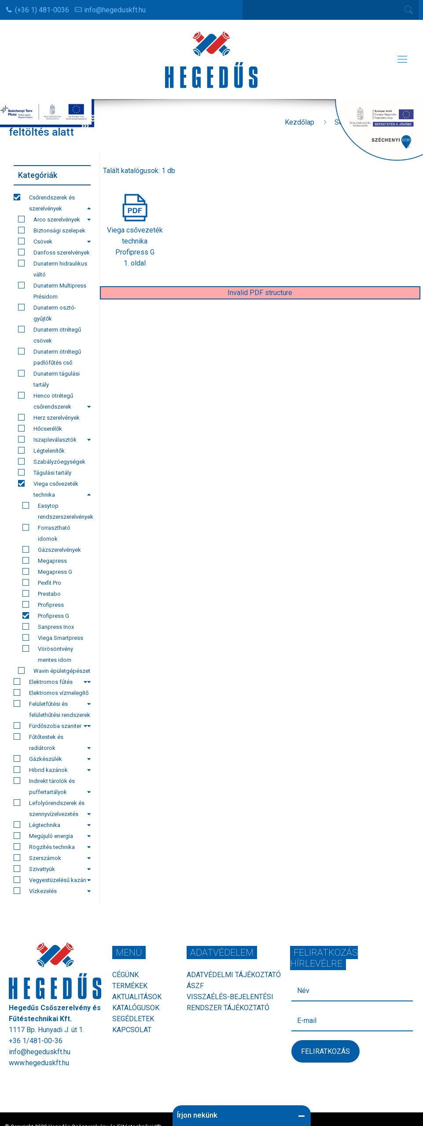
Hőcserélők (40, 428)
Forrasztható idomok (46, 533)
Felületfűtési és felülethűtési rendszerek (52, 710)
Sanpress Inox (48, 626)
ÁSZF (195, 986)
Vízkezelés (52, 890)
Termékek (129, 986)
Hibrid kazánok (52, 769)
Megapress (44, 560)
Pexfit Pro (41, 582)
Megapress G (47, 571)
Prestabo (41, 593)
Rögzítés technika (52, 846)
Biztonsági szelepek (51, 230)
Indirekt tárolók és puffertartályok (52, 786)
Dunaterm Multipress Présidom (52, 291)
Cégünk (125, 975)
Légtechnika (52, 824)
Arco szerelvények (54, 219)
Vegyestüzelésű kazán (52, 879)
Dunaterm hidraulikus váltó (52, 269)
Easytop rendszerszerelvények (56, 511)
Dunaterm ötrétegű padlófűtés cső (49, 357)
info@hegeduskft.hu (115, 10)
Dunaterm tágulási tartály (49, 379)
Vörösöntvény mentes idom (47, 654)
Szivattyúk (52, 868)
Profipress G (45, 615)
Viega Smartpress (52, 637)
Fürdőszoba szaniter (50, 725)
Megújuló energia (52, 835)
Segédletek (133, 1019)
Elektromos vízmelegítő (52, 693)
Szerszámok (52, 857)
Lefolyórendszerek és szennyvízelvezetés (52, 808)
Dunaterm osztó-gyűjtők (47, 313)
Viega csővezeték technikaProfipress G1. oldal (135, 241)
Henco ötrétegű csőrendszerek (54, 401)
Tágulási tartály (44, 472)
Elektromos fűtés (50, 681)
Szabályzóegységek (51, 461)
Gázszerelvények (51, 549)
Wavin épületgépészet (54, 671)
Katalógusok (135, 1008)
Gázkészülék (52, 758)
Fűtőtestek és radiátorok (52, 742)
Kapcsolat (131, 1030)
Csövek (54, 241)
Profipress (43, 604)
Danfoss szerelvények (54, 252)
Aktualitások (137, 997)
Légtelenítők (41, 450)
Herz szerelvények (49, 417)
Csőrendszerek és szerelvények (52, 203)
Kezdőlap (299, 122)
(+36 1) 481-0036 (42, 10)
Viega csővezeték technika (54, 489)
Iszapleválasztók (54, 439)
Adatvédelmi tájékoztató (234, 975)
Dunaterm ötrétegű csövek (49, 335)
